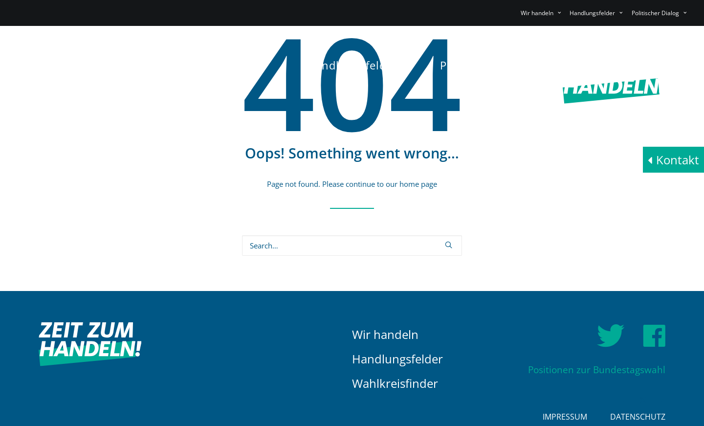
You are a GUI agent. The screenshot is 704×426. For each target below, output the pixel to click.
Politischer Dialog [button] (659, 13)
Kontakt (677, 160)
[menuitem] (542, 13)
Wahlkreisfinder (395, 383)
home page (418, 184)
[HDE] (105, 82)
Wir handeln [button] (541, 13)
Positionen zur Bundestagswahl (596, 370)
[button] (449, 245)
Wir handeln (385, 334)
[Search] (352, 245)
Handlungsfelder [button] (596, 13)
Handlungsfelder (397, 359)
